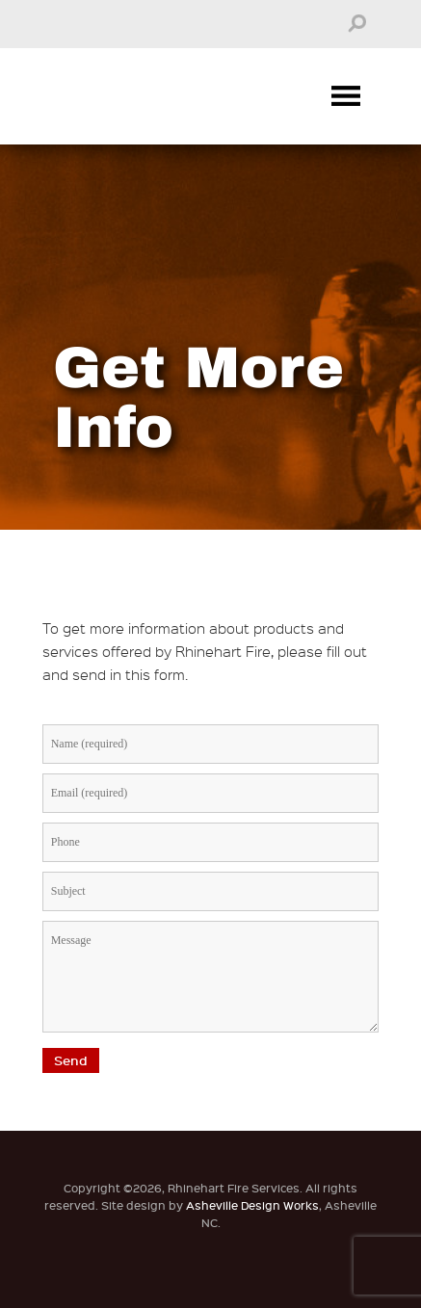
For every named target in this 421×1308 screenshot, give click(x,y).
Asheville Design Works (252, 1205)
